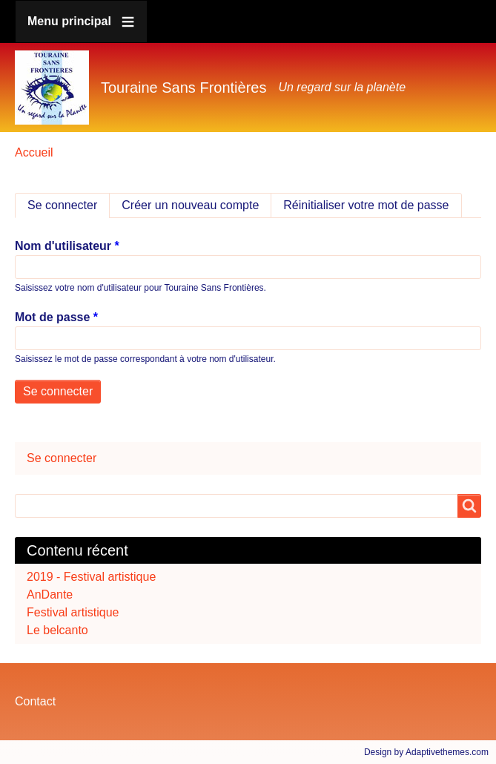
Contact (35, 701)
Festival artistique (73, 612)
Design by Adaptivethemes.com (426, 752)
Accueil (34, 152)
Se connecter (68, 205)
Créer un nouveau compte (190, 205)
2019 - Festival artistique (91, 576)
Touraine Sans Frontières (183, 87)
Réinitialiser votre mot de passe (366, 205)
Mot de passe (52, 317)
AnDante (50, 594)
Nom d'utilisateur (63, 246)
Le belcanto (57, 630)
